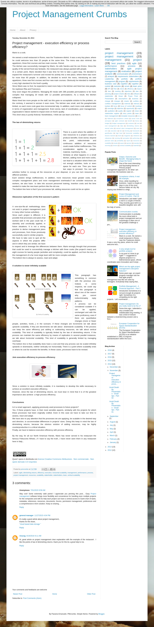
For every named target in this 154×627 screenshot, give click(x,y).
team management (111, 116)
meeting (117, 91)
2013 (110, 447)
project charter (119, 94)
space (122, 143)
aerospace (108, 121)
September (114, 416)
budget (107, 123)
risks (128, 94)
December (114, 367)
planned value (109, 140)
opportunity (130, 108)
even (137, 128)
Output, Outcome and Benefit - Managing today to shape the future (130, 159)
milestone (136, 135)
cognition (124, 84)
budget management (118, 123)
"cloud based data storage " (30, 524)
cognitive (135, 84)
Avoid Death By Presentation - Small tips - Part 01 (114, 406)
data (121, 126)
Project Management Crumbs (69, 14)
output (139, 108)
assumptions (122, 98)
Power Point (133, 96)
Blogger (101, 614)
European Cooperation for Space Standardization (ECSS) (129, 326)
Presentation (109, 98)
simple (116, 143)
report (128, 140)
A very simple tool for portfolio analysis (127, 250)
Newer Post (17, 594)
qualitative (111, 111)
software (136, 94)
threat (121, 96)
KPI (109, 89)
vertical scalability (74, 475)
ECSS (140, 116)
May (112, 429)
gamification (108, 133)
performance (82, 473)
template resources (128, 116)
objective (120, 108)
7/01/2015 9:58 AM (37, 490)
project (137, 59)
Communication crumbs (128, 212)
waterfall (136, 145)
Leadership (109, 79)
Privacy (33, 30)
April (112, 432)
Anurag (22, 536)
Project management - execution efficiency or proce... (115, 378)
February (113, 439)
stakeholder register (112, 113)
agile (20, 473)
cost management (111, 126)
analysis (111, 76)
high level (119, 133)
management (72, 473)
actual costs (135, 118)
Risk (115, 89)
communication (123, 74)
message (110, 108)
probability (120, 140)
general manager (26, 515)
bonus (137, 121)
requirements (134, 81)
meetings (138, 106)
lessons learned (110, 135)
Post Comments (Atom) (32, 598)
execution (48, 473)
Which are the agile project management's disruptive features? (129, 269)
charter (126, 101)
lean (109, 91)
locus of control (126, 106)
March (112, 435)
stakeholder (48, 475)
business (135, 98)
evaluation (126, 71)
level (119, 135)
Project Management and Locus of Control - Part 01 (129, 195)
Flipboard (110, 118)
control (107, 86)
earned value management (124, 128)
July (111, 425)
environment (137, 74)
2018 (110, 350)
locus (115, 106)
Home (12, 30)
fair (121, 131)
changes (117, 101)
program (122, 81)
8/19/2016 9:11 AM (33, 536)
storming (107, 145)
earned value (109, 128)
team (65, 475)
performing (136, 138)
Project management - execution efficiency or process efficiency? (128, 231)
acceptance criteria (122, 118)
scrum (126, 86)
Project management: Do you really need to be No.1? (130, 305)
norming (117, 138)
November (114, 370)
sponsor (129, 143)
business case (111, 84)
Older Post (91, 594)
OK (108, 6)
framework (136, 131)
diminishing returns (30, 473)
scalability (40, 475)
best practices (118, 63)
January (113, 442)
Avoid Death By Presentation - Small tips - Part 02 (114, 392)
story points (127, 113)
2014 (110, 364)
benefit (130, 121)
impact (139, 89)
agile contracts (119, 121)
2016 (110, 357)
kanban (107, 106)
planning (108, 94)
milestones (108, 138)
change (107, 101)
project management (21, 475)
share (137, 111)
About (22, 30)
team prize (137, 86)
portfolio (124, 79)
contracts (131, 123)
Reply (21, 507)
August (113, 422)
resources (32, 475)
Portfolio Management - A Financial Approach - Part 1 (129, 287)
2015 (110, 361)
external (127, 103)
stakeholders (57, 475)
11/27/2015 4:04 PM (42, 515)
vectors (115, 145)
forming (127, 131)
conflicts (136, 101)
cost (138, 123)
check (122, 89)
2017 (110, 354)
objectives (128, 91)
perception (126, 138)
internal (136, 103)
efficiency (40, 473)
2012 (110, 450)
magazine (127, 135)
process (90, 473)
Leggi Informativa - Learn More (92, 6)
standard (136, 143)
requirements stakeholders (128, 76)
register (129, 111)
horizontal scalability (60, 473)
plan (137, 91)
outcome (117, 86)
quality (120, 111)
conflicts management (113, 103)
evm (106, 131)
